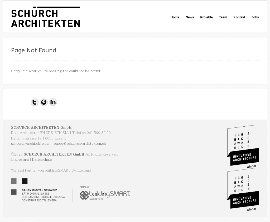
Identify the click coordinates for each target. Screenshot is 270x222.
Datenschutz (42, 159)
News (190, 17)
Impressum (20, 159)
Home (175, 17)
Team (223, 17)
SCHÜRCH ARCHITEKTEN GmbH (41, 127)
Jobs (255, 17)
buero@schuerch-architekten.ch (80, 143)
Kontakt (239, 17)
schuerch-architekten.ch (30, 143)
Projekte (206, 17)
